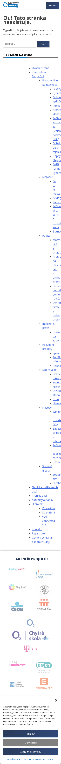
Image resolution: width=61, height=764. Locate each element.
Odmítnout (31, 742)
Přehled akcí (39, 495)
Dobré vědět (49, 370)
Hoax (56, 399)
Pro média (48, 508)
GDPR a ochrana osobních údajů (38, 759)
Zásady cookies (14, 759)
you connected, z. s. (48, 521)
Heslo (56, 462)
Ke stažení (48, 512)
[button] (56, 700)
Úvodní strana (40, 68)
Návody (47, 407)
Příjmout (30, 733)
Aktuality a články (42, 500)
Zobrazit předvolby (30, 751)
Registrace (38, 533)
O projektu (38, 504)
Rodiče (46, 235)
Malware (47, 177)
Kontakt (37, 529)
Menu (52, 5)
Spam (56, 353)
